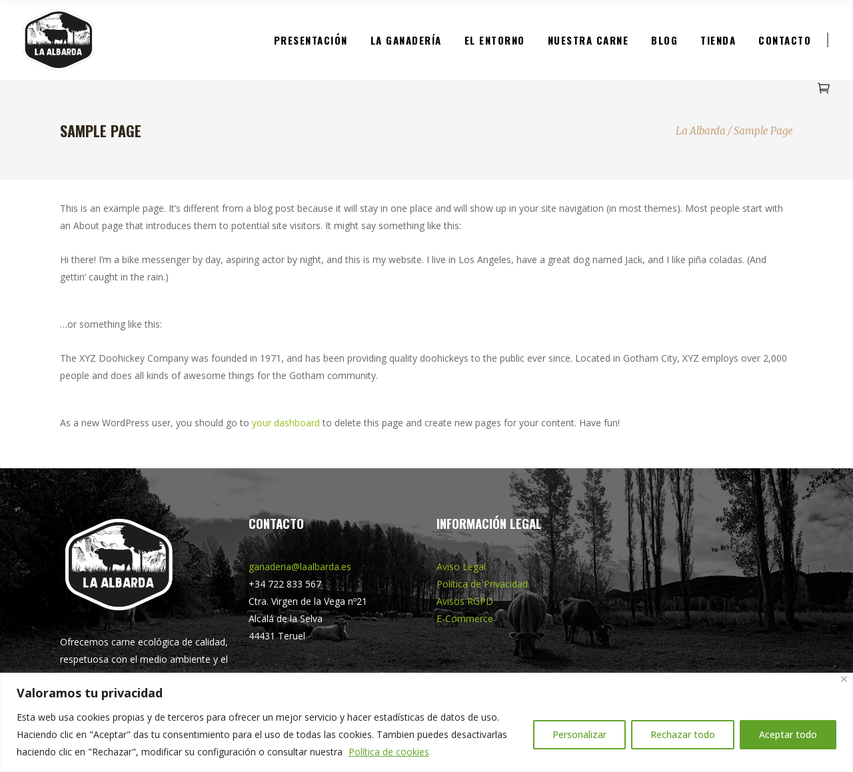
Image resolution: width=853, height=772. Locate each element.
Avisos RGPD (464, 601)
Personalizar (579, 734)
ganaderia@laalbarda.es (300, 566)
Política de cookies (389, 751)
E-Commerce (464, 618)
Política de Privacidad (482, 584)
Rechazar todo (682, 734)
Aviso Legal (461, 566)
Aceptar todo (788, 734)
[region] (426, 722)
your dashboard (286, 422)
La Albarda (701, 131)
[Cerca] (844, 679)
